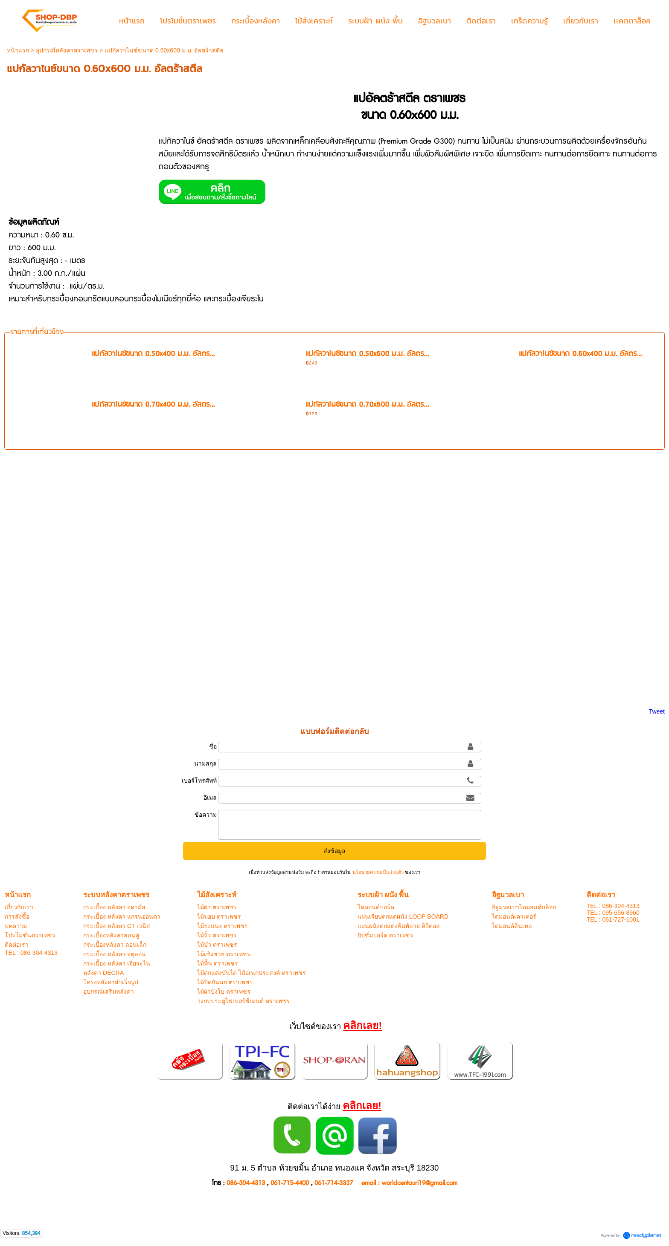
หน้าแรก (18, 50)
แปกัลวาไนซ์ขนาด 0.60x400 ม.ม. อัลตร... (580, 354)
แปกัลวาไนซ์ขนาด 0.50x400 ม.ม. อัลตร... (153, 354)
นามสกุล (205, 763)
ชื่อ (213, 746)
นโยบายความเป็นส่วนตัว (377, 872)
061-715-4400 (290, 1183)
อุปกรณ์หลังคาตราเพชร (67, 50)
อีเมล (210, 797)
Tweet (657, 711)
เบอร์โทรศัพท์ (199, 780)
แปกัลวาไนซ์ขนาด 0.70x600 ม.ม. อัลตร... (367, 405)
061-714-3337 (333, 1183)
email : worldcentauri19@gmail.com (409, 1183)
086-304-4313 (246, 1183)
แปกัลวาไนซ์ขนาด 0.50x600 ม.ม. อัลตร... (367, 354)
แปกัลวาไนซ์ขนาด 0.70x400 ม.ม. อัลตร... (153, 405)
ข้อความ (206, 814)
